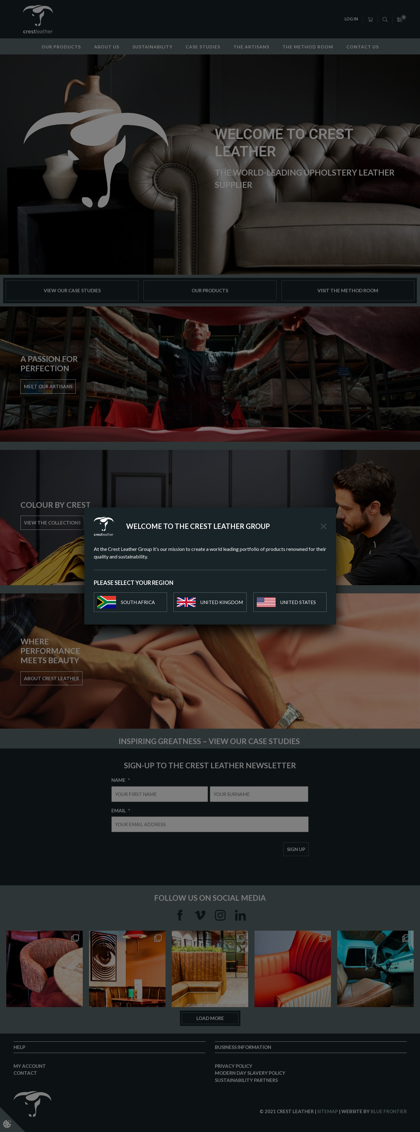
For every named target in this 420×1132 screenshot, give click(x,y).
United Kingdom (210, 602)
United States (286, 602)
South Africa (126, 602)
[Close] (324, 526)
